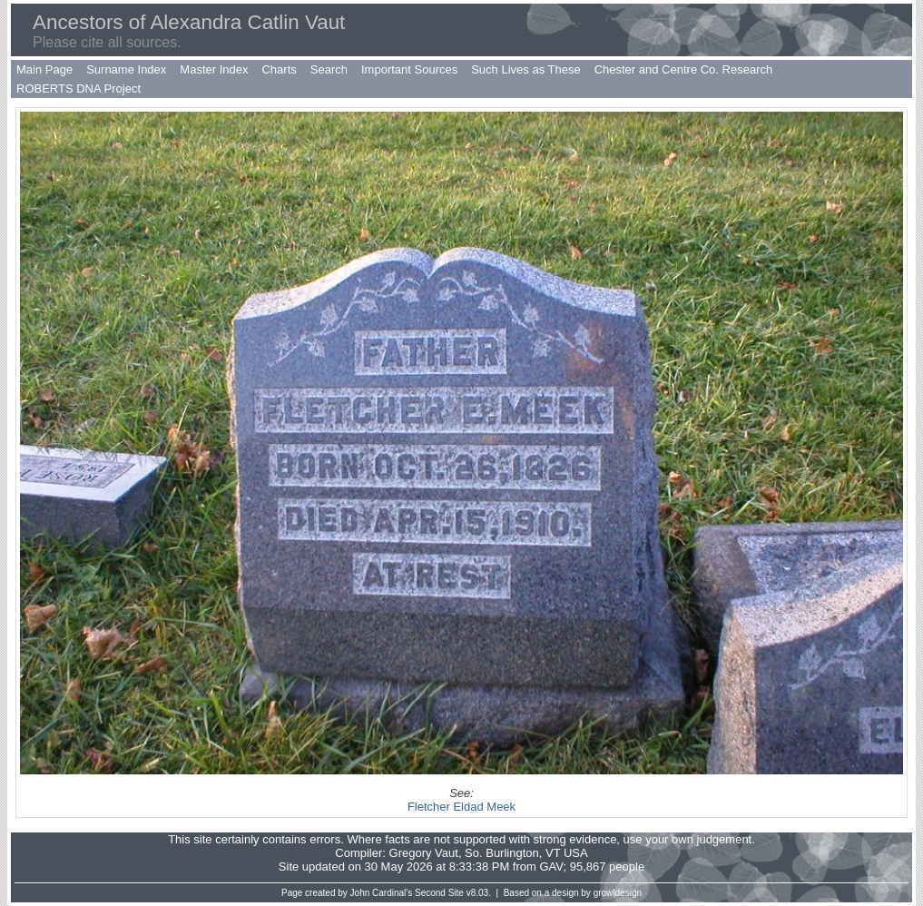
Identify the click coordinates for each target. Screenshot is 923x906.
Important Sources (409, 69)
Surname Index (126, 69)
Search (329, 69)
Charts (278, 69)
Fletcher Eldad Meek (461, 806)
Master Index (214, 69)
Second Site (439, 893)
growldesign (618, 893)
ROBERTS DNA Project (78, 88)
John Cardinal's (381, 893)
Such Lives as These (525, 69)
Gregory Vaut (423, 853)
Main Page (44, 69)
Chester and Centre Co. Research (683, 69)
